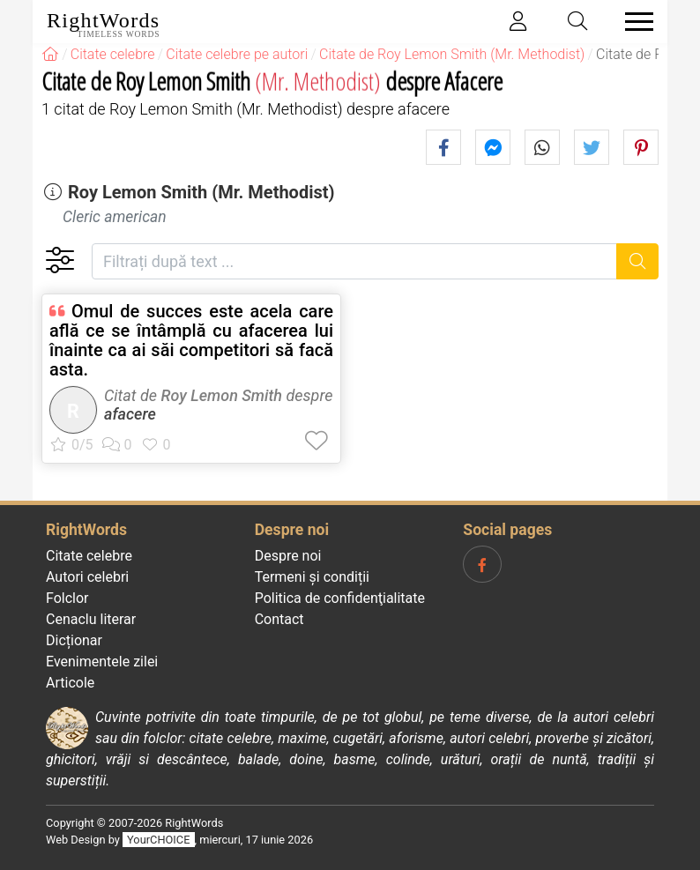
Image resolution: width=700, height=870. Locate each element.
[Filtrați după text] (354, 261)
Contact (279, 619)
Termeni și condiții (312, 577)
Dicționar (74, 640)
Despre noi (288, 555)
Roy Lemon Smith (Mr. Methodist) (201, 192)
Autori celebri (87, 577)
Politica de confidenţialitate (340, 598)
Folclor (67, 598)
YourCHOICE (158, 839)
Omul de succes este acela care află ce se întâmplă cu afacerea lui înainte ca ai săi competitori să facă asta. (191, 340)
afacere (130, 414)
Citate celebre (89, 555)
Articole (70, 682)
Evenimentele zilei (102, 661)
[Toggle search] (578, 21)
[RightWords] (50, 54)
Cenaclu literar (91, 619)
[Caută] (637, 261)
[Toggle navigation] (633, 21)
